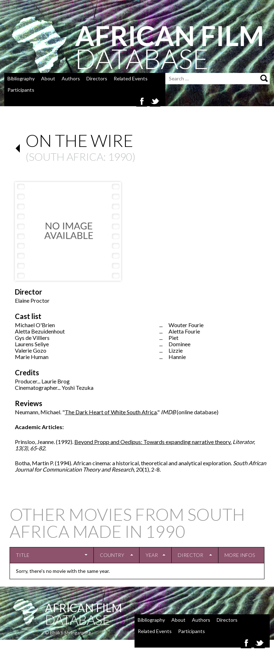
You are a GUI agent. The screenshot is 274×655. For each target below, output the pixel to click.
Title (22, 555)
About (48, 78)
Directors (96, 78)
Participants (20, 90)
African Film (83, 608)
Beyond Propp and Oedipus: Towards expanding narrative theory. (153, 441)
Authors (71, 78)
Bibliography (21, 78)
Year (151, 555)
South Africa (66, 156)
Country (112, 555)
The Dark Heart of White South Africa (111, 412)
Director (190, 555)
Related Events (131, 78)
